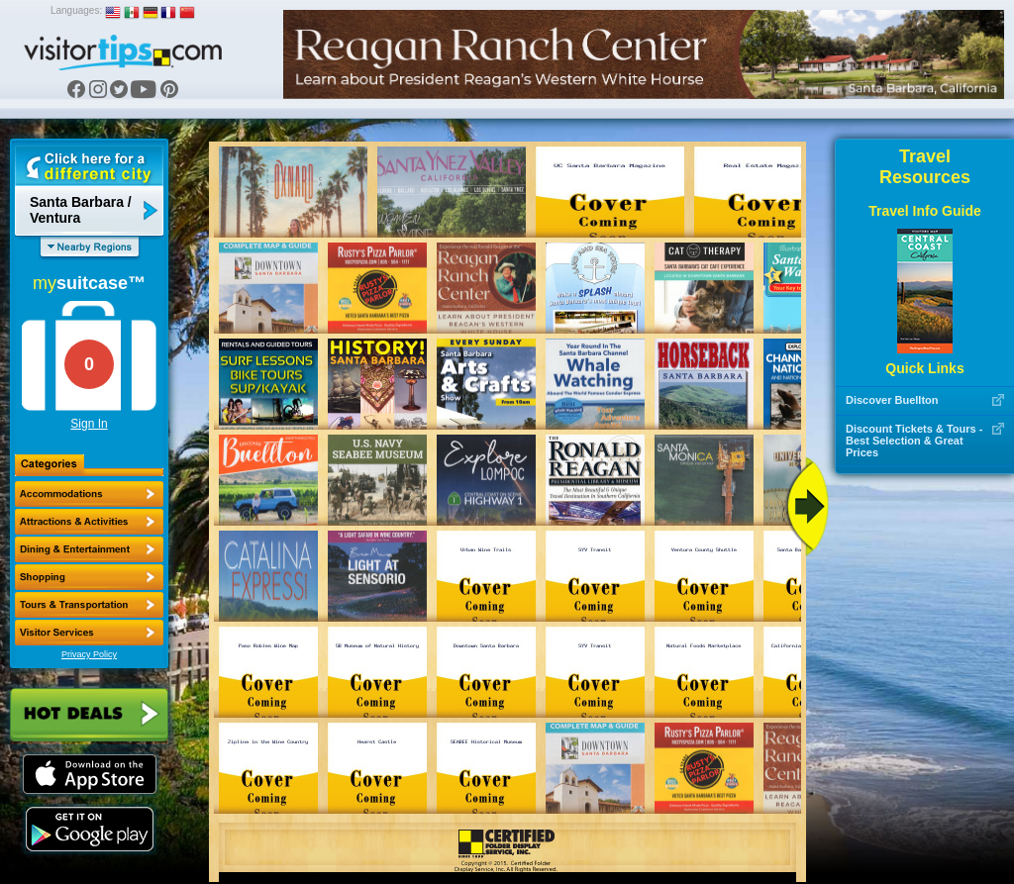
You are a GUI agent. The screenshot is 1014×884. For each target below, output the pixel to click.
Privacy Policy (89, 654)
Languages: (76, 10)
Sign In (88, 424)
